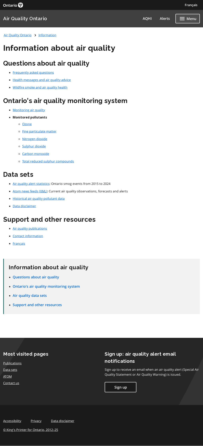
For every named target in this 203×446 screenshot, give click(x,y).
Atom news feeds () (30, 191)
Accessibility (12, 421)
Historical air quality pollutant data (39, 198)
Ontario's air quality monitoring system (46, 286)
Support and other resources (37, 304)
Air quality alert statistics (31, 183)
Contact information (28, 236)
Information (47, 35)
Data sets (10, 370)
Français (191, 5)
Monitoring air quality (29, 110)
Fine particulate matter (39, 131)
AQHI (147, 18)
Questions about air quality (36, 277)
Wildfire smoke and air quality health (40, 87)
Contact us (11, 383)
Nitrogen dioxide (34, 139)
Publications (12, 363)
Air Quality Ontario (25, 18)
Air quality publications (30, 228)
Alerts (165, 18)
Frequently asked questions (33, 72)
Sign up (120, 387)
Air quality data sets (30, 295)
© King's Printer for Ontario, (30, 430)
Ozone (27, 124)
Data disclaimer (24, 206)
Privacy (36, 421)
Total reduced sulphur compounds (48, 161)
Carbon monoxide (35, 154)
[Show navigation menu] (187, 18)
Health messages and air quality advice (42, 80)
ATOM (7, 376)
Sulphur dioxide (34, 146)
